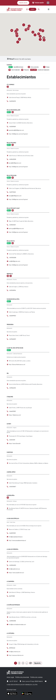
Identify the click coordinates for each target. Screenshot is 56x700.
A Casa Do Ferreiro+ (12, 549)
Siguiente (37, 663)
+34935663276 (12, 388)
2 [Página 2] (19, 663)
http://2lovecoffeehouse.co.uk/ (17, 364)
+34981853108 (12, 621)
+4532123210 (12, 440)
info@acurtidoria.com (14, 651)
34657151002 (12, 596)
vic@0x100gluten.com (14, 261)
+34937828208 (12, 257)
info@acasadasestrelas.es (16, 536)
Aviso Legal (10, 677)
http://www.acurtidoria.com (16, 655)
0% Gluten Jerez (11, 142)
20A (8, 373)
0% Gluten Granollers (13, 110)
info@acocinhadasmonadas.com (17, 624)
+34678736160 (12, 192)
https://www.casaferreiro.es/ (16, 572)
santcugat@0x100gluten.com (16, 228)
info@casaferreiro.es (14, 569)
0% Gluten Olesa (11, 175)
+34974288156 (12, 290)
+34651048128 (12, 101)
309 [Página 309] (30, 663)
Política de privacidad (22, 677)
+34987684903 (12, 565)
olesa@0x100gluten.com (15, 195)
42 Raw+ (9, 423)
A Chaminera (10, 581)
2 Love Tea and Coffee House (15, 348)
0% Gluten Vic (11, 241)
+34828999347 (12, 315)
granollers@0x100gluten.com (16, 130)
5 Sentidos (10, 452)
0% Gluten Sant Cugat (13, 208)
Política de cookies (36, 677)
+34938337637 (12, 225)
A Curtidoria (10, 633)
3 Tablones (10, 396)
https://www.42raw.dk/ (15, 443)
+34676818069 (12, 126)
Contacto (32, 9)
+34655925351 (12, 533)
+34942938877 (12, 486)
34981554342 (12, 648)
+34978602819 (12, 339)
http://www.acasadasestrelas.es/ (17, 540)
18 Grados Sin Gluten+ (13, 299)
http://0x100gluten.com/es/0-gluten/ (18, 134)
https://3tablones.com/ (15, 415)
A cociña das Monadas (13, 605)
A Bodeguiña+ (11, 495)
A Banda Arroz (11, 472)
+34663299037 (12, 411)
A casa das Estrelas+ (13, 518)
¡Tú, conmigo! (10, 84)
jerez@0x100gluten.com (15, 163)
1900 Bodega (10, 324)
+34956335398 (12, 159)
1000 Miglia (10, 273)
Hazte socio (23, 3)
